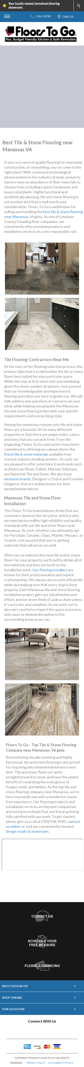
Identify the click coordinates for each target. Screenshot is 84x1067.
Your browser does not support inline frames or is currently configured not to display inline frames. (42, 854)
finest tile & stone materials (26, 454)
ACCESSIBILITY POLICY (61, 1062)
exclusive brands (17, 479)
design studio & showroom (27, 831)
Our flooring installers (49, 570)
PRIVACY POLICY (36, 1062)
